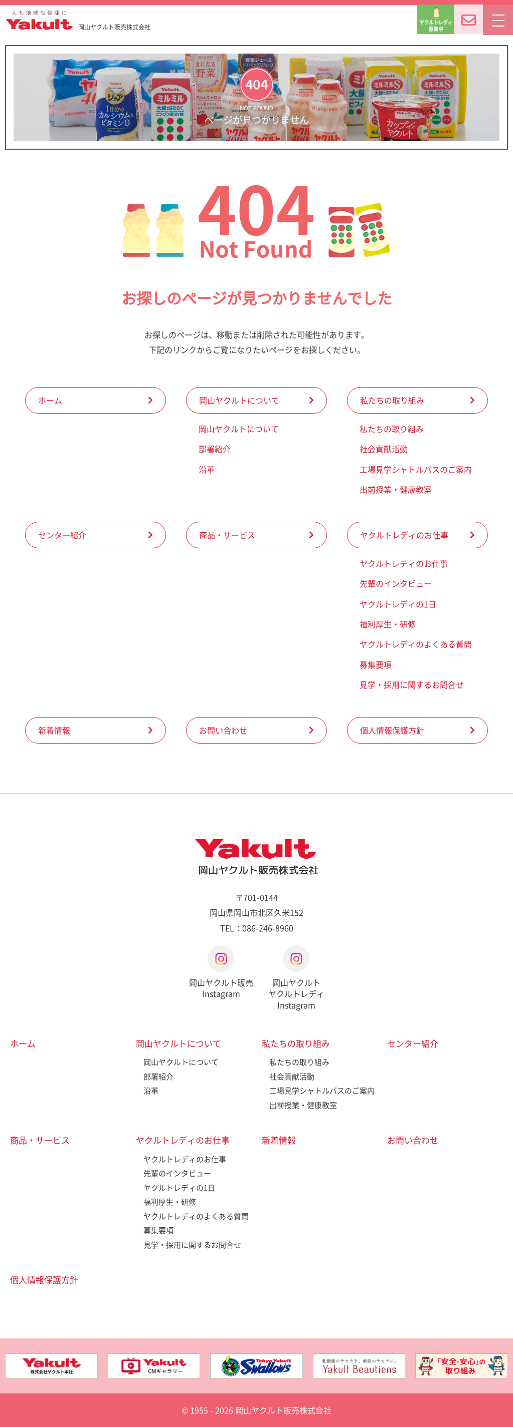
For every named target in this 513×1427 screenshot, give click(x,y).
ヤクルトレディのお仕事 (404, 535)
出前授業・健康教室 (396, 489)
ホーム (50, 400)
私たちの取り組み (392, 400)
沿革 (207, 469)
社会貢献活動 (384, 449)
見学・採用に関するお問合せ (412, 684)
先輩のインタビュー (396, 583)
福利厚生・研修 (388, 624)
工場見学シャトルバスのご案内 (416, 469)
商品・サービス (227, 535)
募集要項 (376, 664)
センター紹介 (62, 535)
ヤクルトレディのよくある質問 (416, 644)
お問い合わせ (223, 730)
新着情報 (54, 730)
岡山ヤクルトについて (239, 400)
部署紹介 (215, 449)
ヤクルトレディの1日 (398, 604)
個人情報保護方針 (392, 730)
